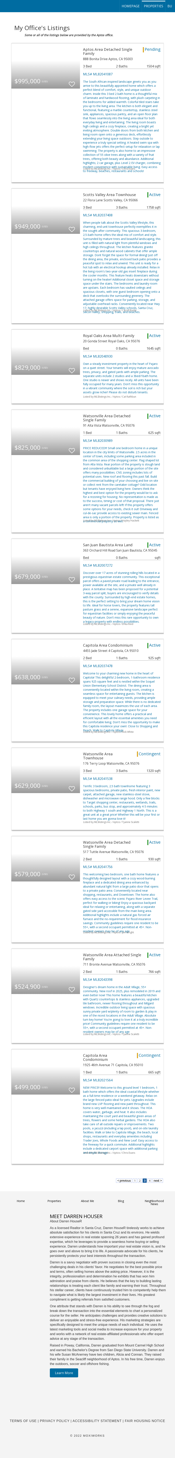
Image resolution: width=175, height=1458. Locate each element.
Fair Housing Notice (145, 1421)
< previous (124, 1181)
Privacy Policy (55, 1421)
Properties (153, 6)
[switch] (72, 82)
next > (158, 1181)
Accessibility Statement (97, 1421)
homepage (131, 6)
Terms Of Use (23, 1421)
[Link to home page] (5, 6)
